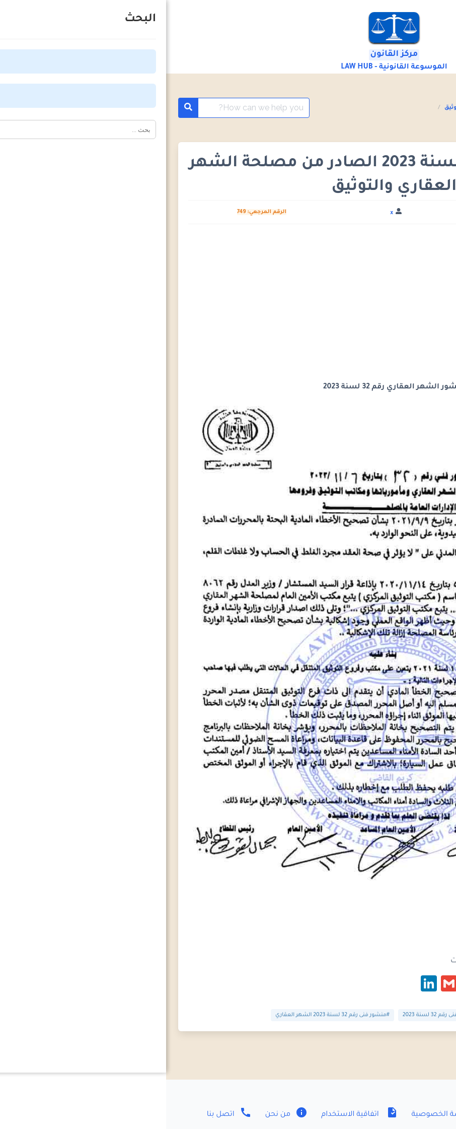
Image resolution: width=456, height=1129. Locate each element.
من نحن (119, 1115)
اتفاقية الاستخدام (192, 1115)
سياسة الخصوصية (286, 1115)
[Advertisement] (227, 306)
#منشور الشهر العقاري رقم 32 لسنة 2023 (377, 1015)
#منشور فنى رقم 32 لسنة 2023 (275, 1015)
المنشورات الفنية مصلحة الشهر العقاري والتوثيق (344, 108)
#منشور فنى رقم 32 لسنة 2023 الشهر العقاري (166, 1015)
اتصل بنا (63, 1115)
